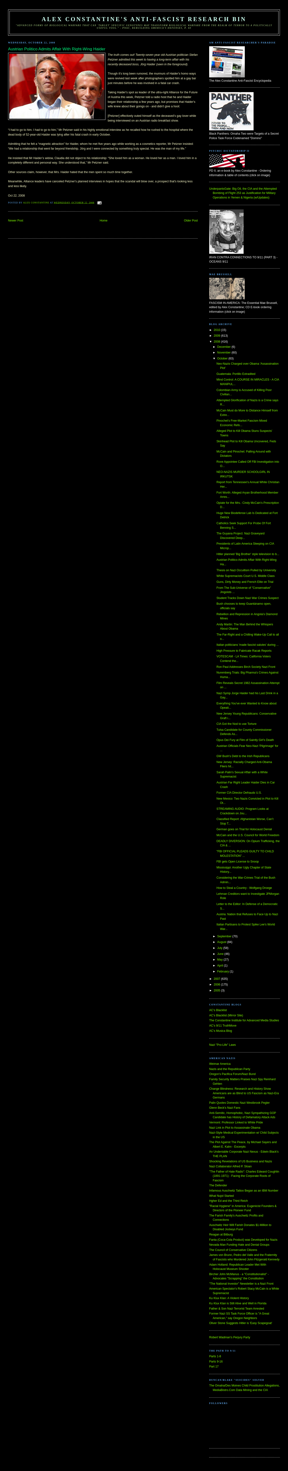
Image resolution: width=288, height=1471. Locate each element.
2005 (217, 990)
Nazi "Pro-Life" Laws (222, 1045)
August (222, 942)
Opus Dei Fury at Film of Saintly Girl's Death (245, 740)
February (223, 971)
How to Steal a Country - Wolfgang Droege (244, 888)
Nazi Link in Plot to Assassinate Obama (234, 1127)
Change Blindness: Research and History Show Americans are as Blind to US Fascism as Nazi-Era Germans (244, 1093)
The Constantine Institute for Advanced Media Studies (244, 1020)
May (220, 959)
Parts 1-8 (215, 1356)
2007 (217, 979)
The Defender (218, 1185)
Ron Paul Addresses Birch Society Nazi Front (246, 667)
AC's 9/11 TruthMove (222, 1025)
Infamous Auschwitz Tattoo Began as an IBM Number (243, 1190)
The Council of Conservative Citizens (233, 1250)
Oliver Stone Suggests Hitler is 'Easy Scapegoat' (240, 1323)
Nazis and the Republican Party (229, 1069)
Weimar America (220, 1064)
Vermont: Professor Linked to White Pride (236, 1122)
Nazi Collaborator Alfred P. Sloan (230, 1166)
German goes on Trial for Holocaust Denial (244, 829)
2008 (217, 341)
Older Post (191, 220)
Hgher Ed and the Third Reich (228, 1200)
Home (104, 220)
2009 (217, 335)
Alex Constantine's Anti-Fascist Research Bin (144, 19)
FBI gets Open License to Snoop (238, 861)
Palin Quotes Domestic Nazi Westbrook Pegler (239, 1102)
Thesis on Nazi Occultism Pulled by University (246, 570)
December (224, 347)
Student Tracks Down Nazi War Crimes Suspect (248, 598)
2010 (217, 330)
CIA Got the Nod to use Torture (237, 724)
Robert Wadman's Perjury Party (229, 1337)
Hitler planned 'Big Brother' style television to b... (248, 554)
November (224, 352)
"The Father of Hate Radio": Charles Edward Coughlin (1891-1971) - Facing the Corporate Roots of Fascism (244, 1176)
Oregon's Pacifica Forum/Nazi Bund (232, 1074)
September (224, 936)
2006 (217, 984)
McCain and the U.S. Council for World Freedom (248, 835)
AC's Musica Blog (220, 1031)
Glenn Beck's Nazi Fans (224, 1107)
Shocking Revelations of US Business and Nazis (240, 1161)
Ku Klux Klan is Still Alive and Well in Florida (237, 1303)
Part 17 (214, 1366)
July (220, 948)
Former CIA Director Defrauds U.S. (239, 792)
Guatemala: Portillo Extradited (236, 374)
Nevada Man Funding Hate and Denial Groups (239, 1244)
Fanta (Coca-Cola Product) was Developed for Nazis (243, 1239)
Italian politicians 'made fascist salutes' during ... (248, 644)
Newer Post (15, 220)
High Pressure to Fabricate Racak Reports (244, 650)
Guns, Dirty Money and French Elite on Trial (245, 582)
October (222, 358)
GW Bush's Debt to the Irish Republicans (243, 756)
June (220, 954)
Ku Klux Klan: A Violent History (229, 1298)
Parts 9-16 (216, 1361)
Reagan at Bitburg (221, 1234)
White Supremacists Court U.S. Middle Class (246, 576)
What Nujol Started (221, 1196)
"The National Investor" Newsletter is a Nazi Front (241, 1283)
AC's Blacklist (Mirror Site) (226, 1015)
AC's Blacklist (218, 1010)
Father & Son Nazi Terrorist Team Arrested (236, 1308)
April (220, 965)
